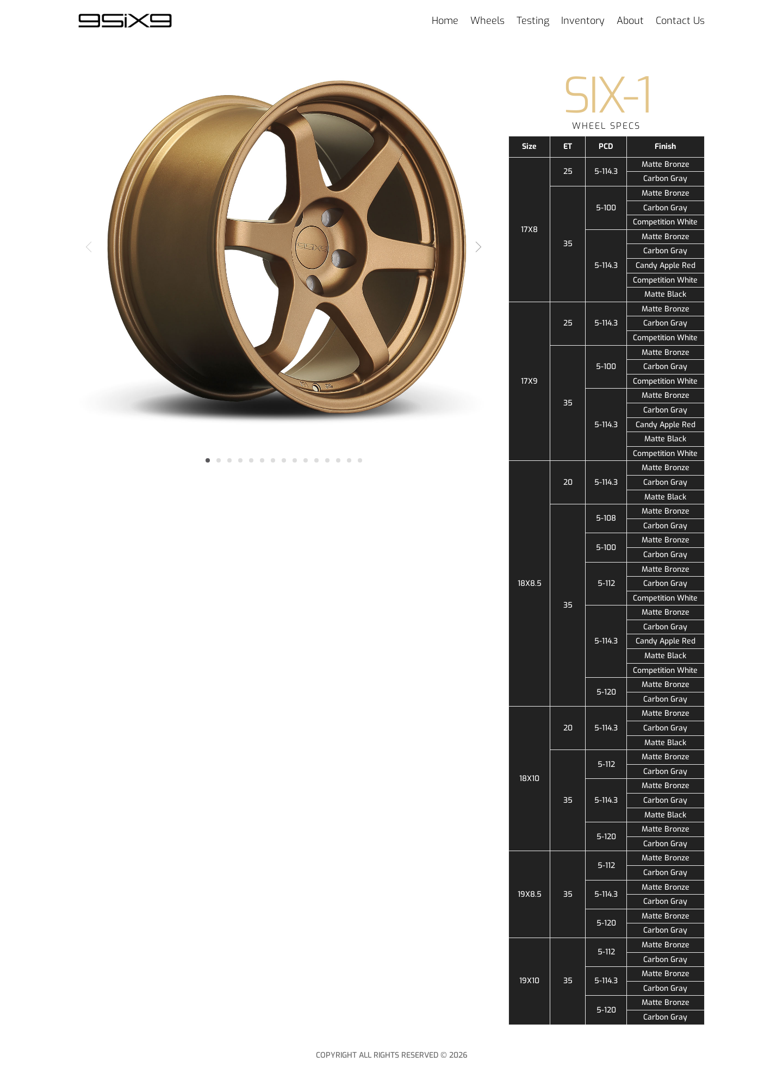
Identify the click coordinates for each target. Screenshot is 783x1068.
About (630, 20)
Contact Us (680, 20)
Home (445, 20)
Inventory (583, 20)
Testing (533, 20)
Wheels (487, 20)
